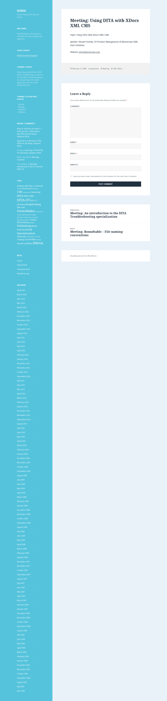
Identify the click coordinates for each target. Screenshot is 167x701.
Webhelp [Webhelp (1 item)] (38, 239)
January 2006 (22, 661)
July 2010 (21, 428)
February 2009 (23, 501)
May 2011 (21, 389)
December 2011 (23, 363)
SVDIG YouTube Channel (27, 55)
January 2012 (22, 359)
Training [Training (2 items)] (20, 239)
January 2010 (22, 454)
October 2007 (22, 570)
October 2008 (22, 518)
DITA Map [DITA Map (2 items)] (21, 204)
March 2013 (22, 307)
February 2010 (23, 449)
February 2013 (23, 312)
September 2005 (23, 678)
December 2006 (23, 613)
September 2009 (23, 471)
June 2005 (21, 691)
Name (73, 142)
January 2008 (22, 557)
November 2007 (23, 566)
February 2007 (23, 605)
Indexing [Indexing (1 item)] (33, 215)
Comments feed (23, 269)
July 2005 (21, 686)
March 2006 (22, 652)
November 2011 (23, 368)
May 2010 (21, 437)
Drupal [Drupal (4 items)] (29, 204)
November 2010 (23, 415)
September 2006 (23, 626)
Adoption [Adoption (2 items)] (20, 186)
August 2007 (22, 579)
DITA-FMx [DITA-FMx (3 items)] (29, 196)
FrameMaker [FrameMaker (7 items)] (26, 211)
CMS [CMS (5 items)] (20, 192)
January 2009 (22, 505)
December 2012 (23, 316)
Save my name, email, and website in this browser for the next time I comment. (105, 176)
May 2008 (21, 540)
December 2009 (23, 458)
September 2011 (23, 376)
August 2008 (22, 527)
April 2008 (21, 544)
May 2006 (21, 643)
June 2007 (21, 587)
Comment (75, 106)
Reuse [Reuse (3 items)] (34, 225)
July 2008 (21, 531)
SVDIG (21, 11)
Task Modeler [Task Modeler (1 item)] (30, 236)
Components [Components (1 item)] (26, 192)
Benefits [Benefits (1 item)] (19, 188)
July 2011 (21, 381)
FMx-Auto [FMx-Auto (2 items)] (21, 207)
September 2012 (23, 329)
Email (73, 153)
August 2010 (22, 424)
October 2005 (22, 673)
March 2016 (22, 294)
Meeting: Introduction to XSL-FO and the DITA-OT (30, 166)
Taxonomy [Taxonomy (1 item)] (37, 236)
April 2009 (21, 493)
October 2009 (22, 467)
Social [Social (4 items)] (28, 229)
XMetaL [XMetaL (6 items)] (38, 243)
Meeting (105, 68)
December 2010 (23, 411)
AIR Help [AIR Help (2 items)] (28, 186)
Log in (19, 260)
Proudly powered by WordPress (83, 256)
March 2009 (22, 497)
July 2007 (21, 583)
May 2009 (21, 488)
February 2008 (23, 553)
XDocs (119, 68)
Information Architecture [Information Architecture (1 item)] (24, 217)
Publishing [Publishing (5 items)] (24, 225)
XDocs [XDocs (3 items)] (29, 243)
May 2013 (21, 303)
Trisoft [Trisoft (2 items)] (27, 239)
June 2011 (21, 385)
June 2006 (21, 639)
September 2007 (23, 574)
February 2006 (23, 656)
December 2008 (23, 510)
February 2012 (23, 355)
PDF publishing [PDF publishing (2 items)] (23, 222)
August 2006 (22, 630)
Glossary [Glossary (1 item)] (19, 215)
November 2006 (23, 617)
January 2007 (22, 609)
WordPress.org (23, 273)
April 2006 (21, 648)
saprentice (21, 141)
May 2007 (21, 592)
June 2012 (21, 342)
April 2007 (21, 596)
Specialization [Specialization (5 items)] (26, 233)
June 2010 (21, 432)
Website (74, 164)
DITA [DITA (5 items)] (20, 196)
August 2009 (22, 475)
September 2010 (23, 419)
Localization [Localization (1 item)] (34, 217)
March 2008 (22, 549)
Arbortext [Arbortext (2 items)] (39, 186)
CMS (114, 68)
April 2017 (21, 290)
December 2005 (23, 665)
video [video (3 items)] (33, 239)
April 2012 (21, 350)
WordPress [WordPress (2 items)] (21, 243)
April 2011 (21, 393)
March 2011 (22, 398)
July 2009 (21, 480)
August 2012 (22, 333)
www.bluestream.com (89, 52)
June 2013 (21, 299)
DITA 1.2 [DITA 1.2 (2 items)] (33, 200)
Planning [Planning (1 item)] (32, 222)
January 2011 (22, 406)
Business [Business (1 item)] (35, 188)
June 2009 (21, 484)
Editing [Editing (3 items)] (37, 204)
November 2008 (23, 514)
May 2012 (21, 346)
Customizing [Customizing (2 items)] (35, 192)
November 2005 (23, 669)
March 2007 (22, 600)
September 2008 (23, 523)
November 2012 (23, 320)
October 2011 (22, 372)
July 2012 (21, 337)
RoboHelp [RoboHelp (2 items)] (21, 230)
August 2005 (22, 682)
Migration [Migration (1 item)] (27, 220)
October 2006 (22, 622)
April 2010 (21, 441)
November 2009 (23, 462)
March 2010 (22, 445)
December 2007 (23, 561)
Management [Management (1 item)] (20, 220)
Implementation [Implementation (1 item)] (26, 215)
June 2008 (21, 536)
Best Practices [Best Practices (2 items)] (27, 188)
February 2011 (23, 402)
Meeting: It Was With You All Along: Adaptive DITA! (28, 134)
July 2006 (21, 635)
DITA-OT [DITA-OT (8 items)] (23, 200)
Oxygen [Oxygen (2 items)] (33, 220)
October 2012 (22, 325)
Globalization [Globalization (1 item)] (39, 211)
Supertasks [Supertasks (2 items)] (21, 236)
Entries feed (22, 265)
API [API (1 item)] (34, 186)
